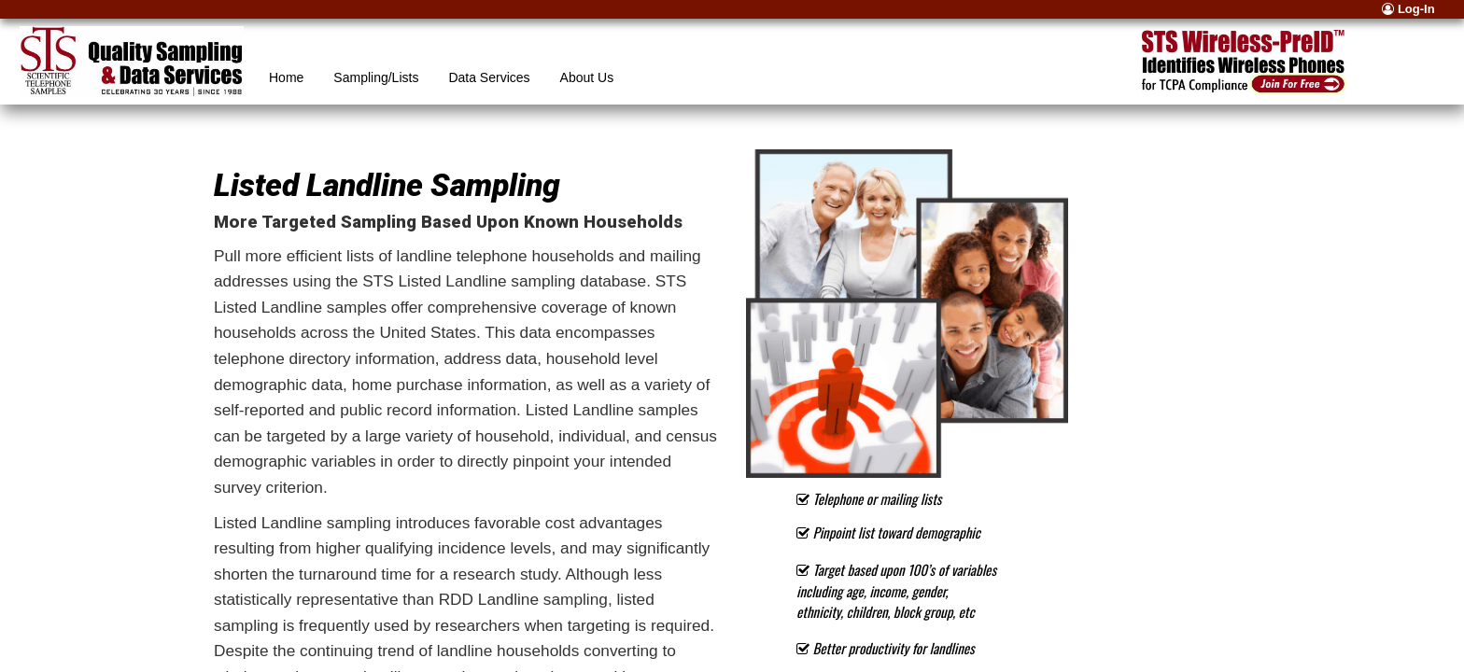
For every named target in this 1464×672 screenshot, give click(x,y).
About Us (587, 77)
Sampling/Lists (375, 77)
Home (286, 77)
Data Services (488, 77)
